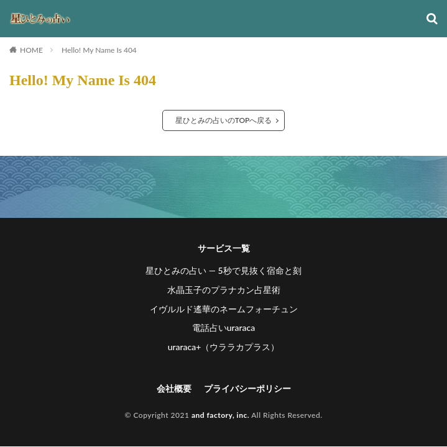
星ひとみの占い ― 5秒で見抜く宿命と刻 (223, 270)
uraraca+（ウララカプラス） (224, 346)
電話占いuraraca (224, 327)
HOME (31, 50)
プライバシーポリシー (247, 388)
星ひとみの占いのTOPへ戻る (223, 120)
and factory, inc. (220, 415)
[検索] (432, 19)
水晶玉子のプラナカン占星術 (223, 289)
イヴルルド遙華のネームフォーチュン (224, 309)
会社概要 (174, 388)
